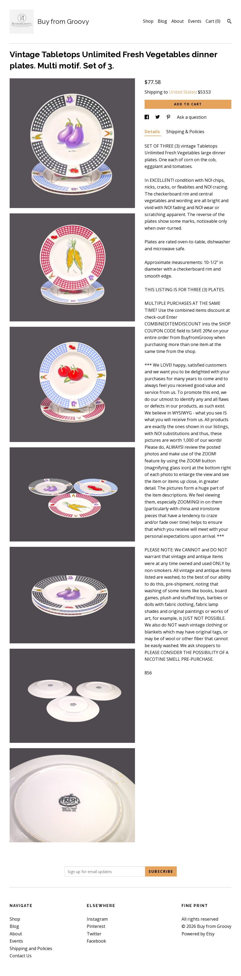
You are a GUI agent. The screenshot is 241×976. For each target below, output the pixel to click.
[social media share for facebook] (147, 117)
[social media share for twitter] (158, 117)
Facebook (96, 941)
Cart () (213, 21)
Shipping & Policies (185, 132)
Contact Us (21, 956)
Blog (162, 21)
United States (182, 92)
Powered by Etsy (198, 934)
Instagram (97, 919)
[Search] (229, 22)
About (177, 21)
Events (194, 21)
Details (153, 132)
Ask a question (191, 117)
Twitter (94, 934)
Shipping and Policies (31, 948)
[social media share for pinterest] (169, 117)
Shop (148, 21)
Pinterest (96, 926)
